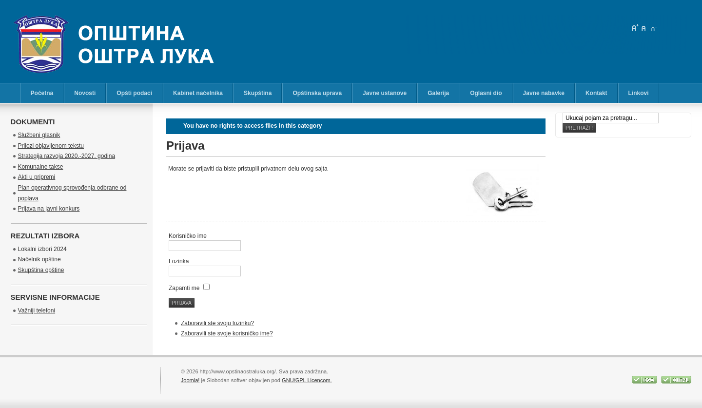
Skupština (258, 93)
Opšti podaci (134, 93)
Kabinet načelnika (198, 93)
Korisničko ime (188, 236)
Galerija (438, 93)
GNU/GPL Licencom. (307, 380)
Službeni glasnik (39, 135)
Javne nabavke (544, 93)
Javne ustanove (385, 93)
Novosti (85, 93)
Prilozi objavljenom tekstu (51, 145)
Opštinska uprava (317, 93)
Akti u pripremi (37, 177)
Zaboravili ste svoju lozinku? (217, 323)
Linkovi (638, 93)
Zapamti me (184, 288)
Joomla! (190, 380)
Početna (42, 93)
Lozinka (179, 261)
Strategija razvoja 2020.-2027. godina (66, 156)
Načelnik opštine (39, 259)
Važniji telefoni (37, 310)
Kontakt (596, 93)
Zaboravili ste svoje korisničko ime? (227, 333)
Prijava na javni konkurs (49, 208)
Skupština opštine (41, 270)
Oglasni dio (486, 93)
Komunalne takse (40, 166)
